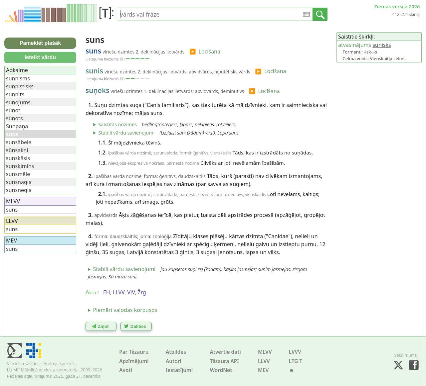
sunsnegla (19, 190)
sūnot (13, 110)
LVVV (295, 351)
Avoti (125, 370)
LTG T (295, 361)
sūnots (14, 118)
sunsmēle (18, 174)
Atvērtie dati (225, 351)
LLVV (264, 361)
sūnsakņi (17, 150)
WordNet (221, 370)
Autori (173, 361)
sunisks (381, 44)
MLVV (265, 351)
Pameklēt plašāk (40, 43)
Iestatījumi (179, 370)
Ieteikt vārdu (40, 57)
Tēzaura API (224, 361)
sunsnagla (19, 182)
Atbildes (176, 351)
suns (12, 209)
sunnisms (18, 78)
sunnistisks (20, 86)
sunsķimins (20, 166)
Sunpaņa (17, 126)
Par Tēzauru (133, 351)
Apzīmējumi (134, 361)
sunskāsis (18, 158)
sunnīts (15, 94)
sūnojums (18, 102)
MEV (263, 370)
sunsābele (18, 142)
